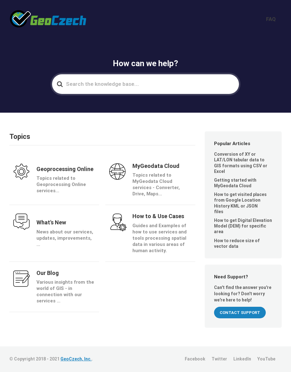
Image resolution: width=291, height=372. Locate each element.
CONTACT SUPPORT (240, 312)
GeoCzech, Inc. (76, 358)
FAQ (274, 19)
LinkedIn (242, 358)
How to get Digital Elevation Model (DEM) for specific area (243, 226)
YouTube (266, 358)
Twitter (219, 358)
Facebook (195, 358)
